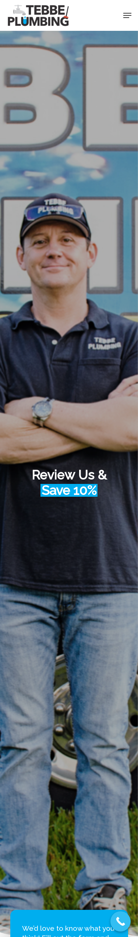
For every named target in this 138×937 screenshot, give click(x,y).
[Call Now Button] (120, 921)
